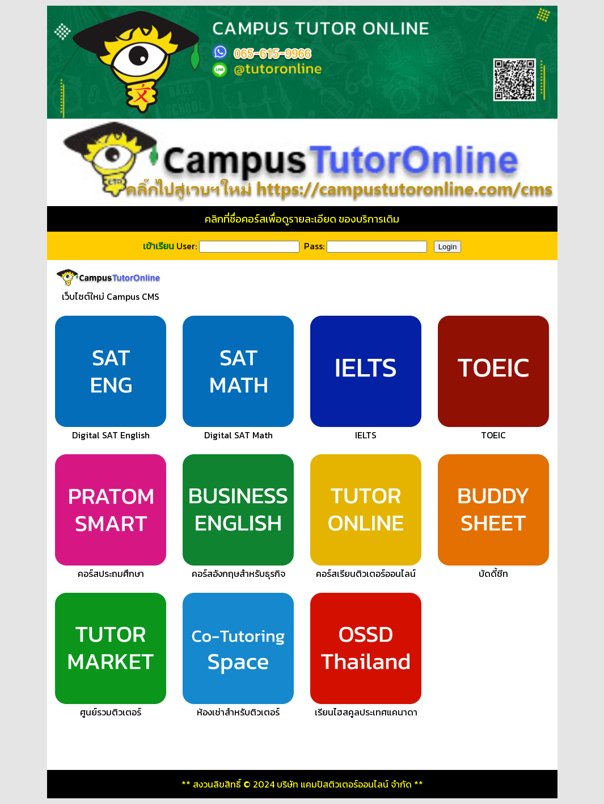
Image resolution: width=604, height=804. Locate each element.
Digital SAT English (110, 430)
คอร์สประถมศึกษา (110, 568)
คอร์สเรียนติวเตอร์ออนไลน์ (366, 568)
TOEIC (493, 430)
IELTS (366, 430)
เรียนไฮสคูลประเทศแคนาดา (366, 707)
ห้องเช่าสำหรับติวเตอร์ (238, 707)
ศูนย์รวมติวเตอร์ (110, 707)
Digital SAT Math (238, 430)
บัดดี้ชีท (493, 568)
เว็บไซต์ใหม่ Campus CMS (111, 291)
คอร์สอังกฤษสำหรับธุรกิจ (238, 568)
